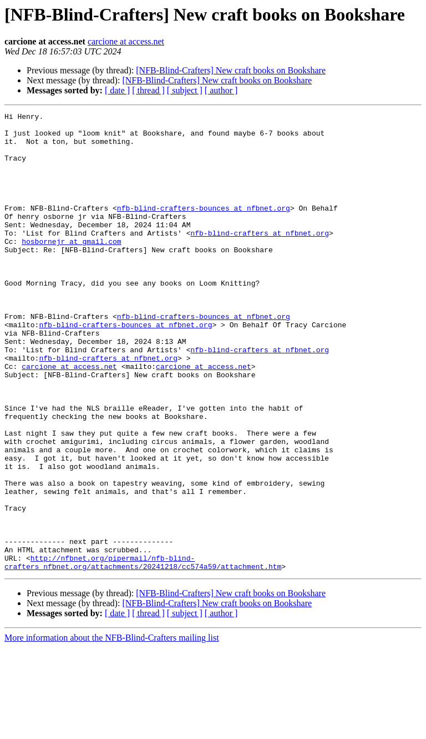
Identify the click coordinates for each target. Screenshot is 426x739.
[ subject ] (184, 90)
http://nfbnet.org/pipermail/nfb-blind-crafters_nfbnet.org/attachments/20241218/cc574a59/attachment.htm (142, 653)
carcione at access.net (126, 41)
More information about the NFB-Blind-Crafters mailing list (111, 729)
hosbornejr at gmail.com (71, 268)
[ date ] (117, 90)
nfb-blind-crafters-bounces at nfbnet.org (203, 228)
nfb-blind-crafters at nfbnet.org (259, 258)
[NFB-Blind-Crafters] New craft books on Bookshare (231, 70)
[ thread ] (148, 90)
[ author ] (221, 90)
